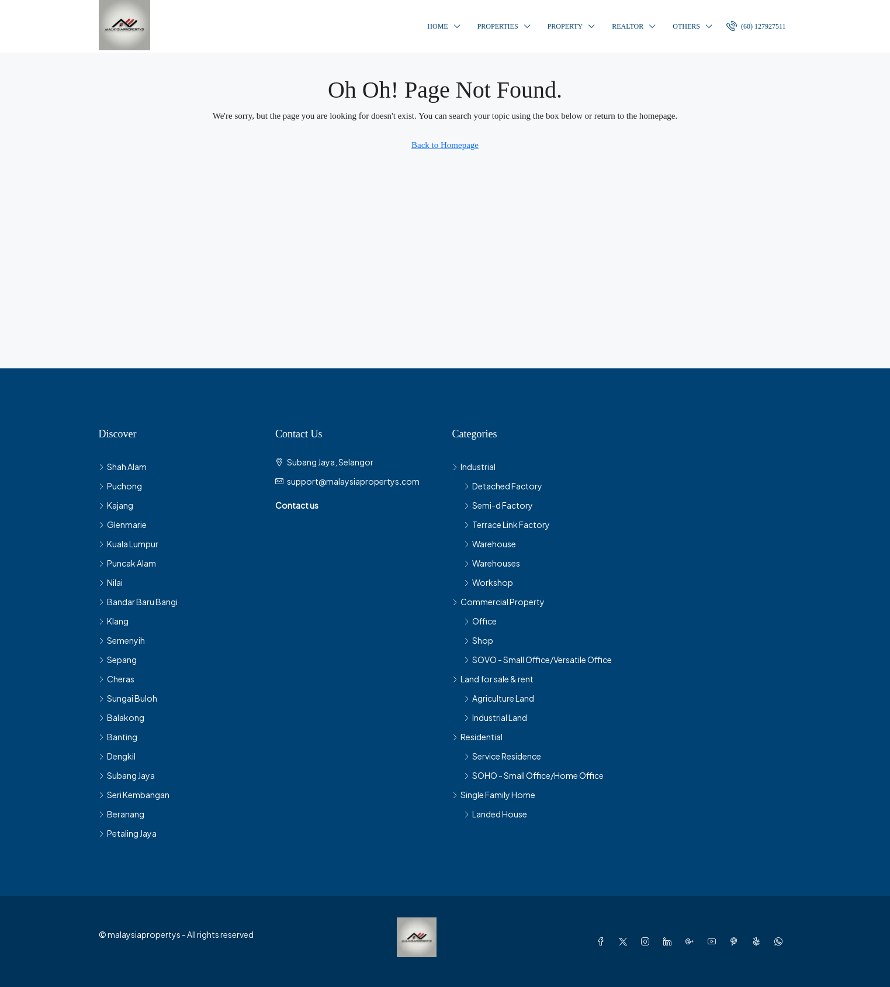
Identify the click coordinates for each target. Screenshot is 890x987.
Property (565, 26)
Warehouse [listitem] (490, 544)
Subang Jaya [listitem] (127, 775)
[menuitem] (756, 26)
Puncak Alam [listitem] (127, 563)
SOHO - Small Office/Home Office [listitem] (534, 775)
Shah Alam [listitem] (123, 466)
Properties (497, 26)
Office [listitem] (480, 621)
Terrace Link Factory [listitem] (507, 524)
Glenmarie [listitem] (123, 524)
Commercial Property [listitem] (498, 601)
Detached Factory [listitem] (503, 486)
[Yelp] (758, 941)
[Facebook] (603, 941)
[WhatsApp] (780, 941)
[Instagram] (647, 941)
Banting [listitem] (118, 736)
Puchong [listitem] (120, 486)
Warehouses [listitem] (492, 563)
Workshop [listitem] (488, 582)
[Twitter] (625, 941)
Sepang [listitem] (118, 659)
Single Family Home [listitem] (493, 794)
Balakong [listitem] (121, 717)
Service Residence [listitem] (502, 756)
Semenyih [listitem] (122, 640)
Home (437, 26)
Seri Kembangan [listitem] (134, 794)
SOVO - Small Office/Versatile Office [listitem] (538, 659)
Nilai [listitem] (111, 582)
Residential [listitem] (477, 736)
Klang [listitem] (114, 621)
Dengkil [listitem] (117, 756)
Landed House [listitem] (495, 814)
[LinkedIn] (669, 941)
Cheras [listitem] (116, 679)
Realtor (627, 26)
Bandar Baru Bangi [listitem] (138, 601)
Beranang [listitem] (121, 814)
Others (686, 26)
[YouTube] (714, 941)
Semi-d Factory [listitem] (498, 505)
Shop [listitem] (478, 640)
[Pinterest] (736, 941)
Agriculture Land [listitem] (499, 698)
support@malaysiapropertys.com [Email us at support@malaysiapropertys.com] (353, 481)
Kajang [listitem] (116, 505)
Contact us (296, 505)
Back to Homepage (445, 145)
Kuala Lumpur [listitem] (128, 544)
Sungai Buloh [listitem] (128, 698)
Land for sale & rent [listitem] (493, 679)
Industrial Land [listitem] (495, 717)
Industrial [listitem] (474, 466)
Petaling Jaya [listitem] (128, 833)
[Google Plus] (691, 941)
